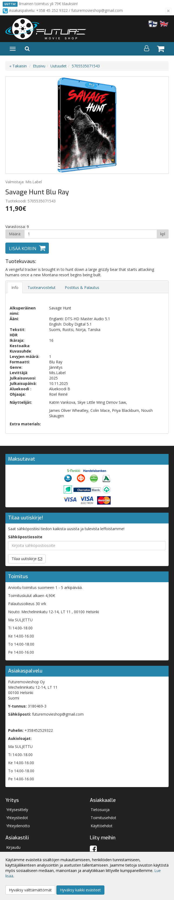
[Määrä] (90, 234)
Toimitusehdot (103, 817)
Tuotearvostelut (42, 287)
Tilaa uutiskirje (24, 558)
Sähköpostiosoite (25, 536)
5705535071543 (86, 65)
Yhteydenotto (18, 825)
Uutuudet (58, 65)
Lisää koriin (22, 248)
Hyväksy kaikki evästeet (80, 889)
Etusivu (39, 65)
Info (14, 287)
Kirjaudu (13, 847)
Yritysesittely (17, 809)
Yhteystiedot (17, 817)
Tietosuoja (100, 809)
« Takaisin (18, 65)
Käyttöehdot (101, 825)
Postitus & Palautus (82, 287)
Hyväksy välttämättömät (30, 889)
